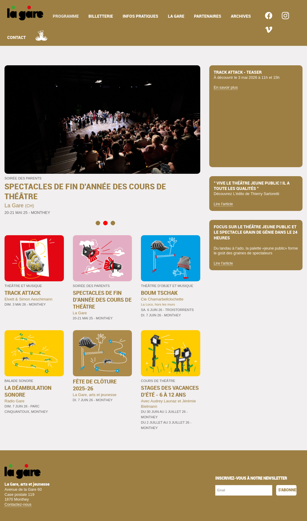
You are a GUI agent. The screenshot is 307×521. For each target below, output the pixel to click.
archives (241, 16)
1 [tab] (97, 223)
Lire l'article (223, 204)
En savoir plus (226, 87)
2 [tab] (105, 223)
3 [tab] (112, 223)
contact (16, 37)
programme (66, 16)
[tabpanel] (102, 140)
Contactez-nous (17, 504)
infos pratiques (140, 16)
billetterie (100, 16)
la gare (176, 16)
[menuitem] (25, 13)
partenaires (207, 16)
